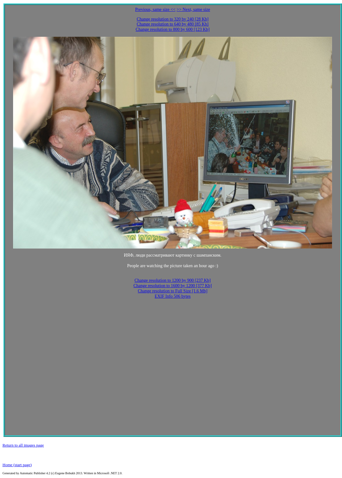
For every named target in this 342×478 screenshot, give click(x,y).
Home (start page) (17, 464)
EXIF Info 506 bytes (172, 296)
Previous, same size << (155, 9)
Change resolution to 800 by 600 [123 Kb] (172, 29)
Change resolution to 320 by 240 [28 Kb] (173, 19)
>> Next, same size (193, 9)
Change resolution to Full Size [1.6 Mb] (172, 291)
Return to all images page (23, 445)
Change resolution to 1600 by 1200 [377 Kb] (172, 285)
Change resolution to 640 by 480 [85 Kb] (173, 24)
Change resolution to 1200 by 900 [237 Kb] (173, 280)
